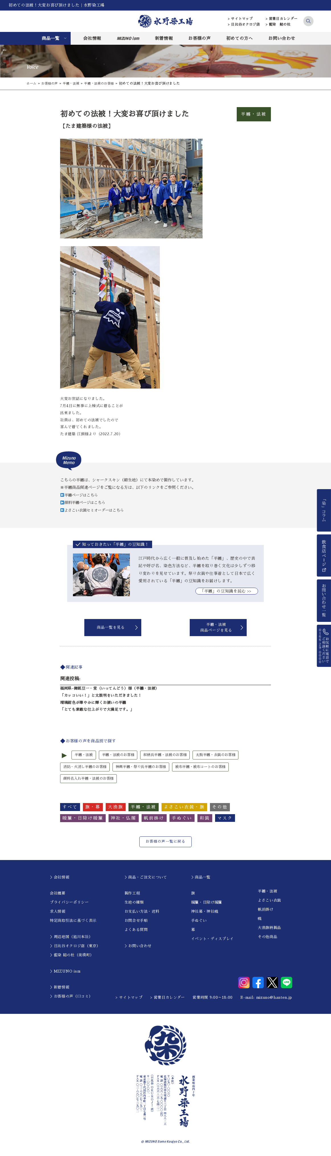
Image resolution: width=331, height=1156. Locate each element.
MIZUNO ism (128, 38)
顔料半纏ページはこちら (84, 503)
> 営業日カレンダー (282, 19)
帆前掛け (265, 910)
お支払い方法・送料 (142, 912)
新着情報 (164, 38)
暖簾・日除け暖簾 (206, 903)
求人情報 (58, 912)
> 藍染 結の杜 (278, 24)
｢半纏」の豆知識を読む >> (227, 591)
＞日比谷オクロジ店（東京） (75, 947)
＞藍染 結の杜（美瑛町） (72, 956)
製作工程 (132, 894)
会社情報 (92, 38)
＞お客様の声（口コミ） (71, 997)
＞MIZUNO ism (65, 972)
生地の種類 (134, 903)
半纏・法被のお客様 (104, 83)
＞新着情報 (59, 988)
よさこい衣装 (269, 901)
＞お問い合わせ (138, 947)
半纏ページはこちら (80, 495)
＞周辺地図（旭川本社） (71, 937)
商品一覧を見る (111, 627)
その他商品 (267, 937)
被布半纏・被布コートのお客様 (210, 767)
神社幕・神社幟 (204, 912)
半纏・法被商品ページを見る (216, 627)
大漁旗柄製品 (269, 928)
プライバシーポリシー (69, 903)
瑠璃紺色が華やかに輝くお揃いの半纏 (93, 702)
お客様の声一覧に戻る (165, 842)
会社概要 (58, 894)
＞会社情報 (59, 878)
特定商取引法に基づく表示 (73, 921)
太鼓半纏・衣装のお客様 (224, 755)
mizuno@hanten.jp (274, 998)
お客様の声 (199, 38)
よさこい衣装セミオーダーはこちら (94, 510)
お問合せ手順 (136, 921)
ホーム (31, 83)
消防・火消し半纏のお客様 (86, 767)
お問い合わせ (281, 38)
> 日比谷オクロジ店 (244, 24)
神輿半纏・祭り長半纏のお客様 (146, 767)
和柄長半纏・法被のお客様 (170, 755)
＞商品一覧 (201, 878)
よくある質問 (136, 930)
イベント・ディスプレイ (212, 939)
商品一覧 (51, 38)
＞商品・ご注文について (145, 878)
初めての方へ (239, 38)
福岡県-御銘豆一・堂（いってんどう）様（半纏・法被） (109, 688)
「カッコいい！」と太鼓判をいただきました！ (101, 695)
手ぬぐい (199, 921)
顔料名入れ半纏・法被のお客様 (90, 779)
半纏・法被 (74, 83)
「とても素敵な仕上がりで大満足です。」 (97, 709)
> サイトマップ (240, 19)
